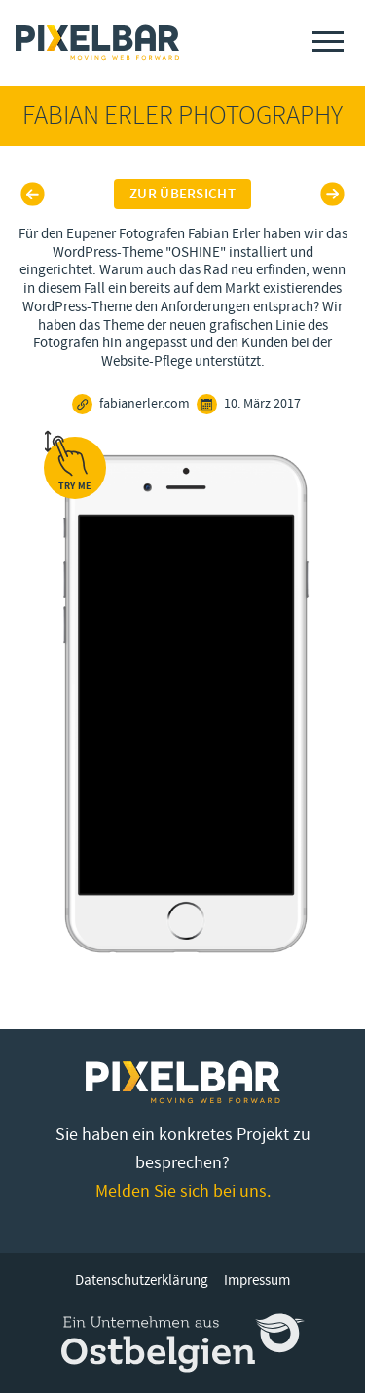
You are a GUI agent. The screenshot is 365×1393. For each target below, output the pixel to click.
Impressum (257, 1280)
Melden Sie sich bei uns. (183, 1191)
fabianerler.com (131, 404)
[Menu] (328, 41)
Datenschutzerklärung (141, 1280)
